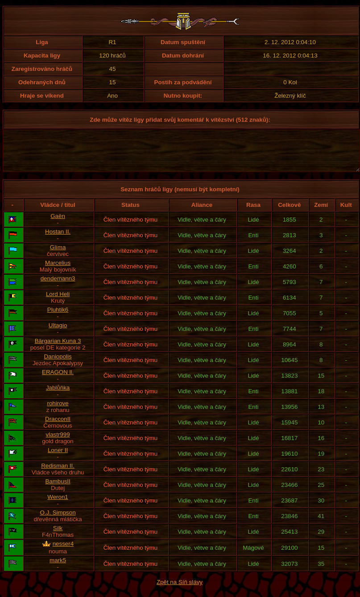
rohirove (57, 411)
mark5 (58, 568)
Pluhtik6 (57, 317)
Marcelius (57, 271)
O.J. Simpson (58, 520)
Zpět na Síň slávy (180, 590)
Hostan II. (57, 239)
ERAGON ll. (58, 380)
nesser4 (63, 551)
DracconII (57, 427)
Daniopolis (57, 364)
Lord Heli (58, 302)
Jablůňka (58, 395)
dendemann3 (58, 286)
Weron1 (57, 505)
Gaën (57, 224)
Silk (57, 536)
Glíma (58, 255)
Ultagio (58, 333)
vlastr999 (58, 442)
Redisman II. (57, 473)
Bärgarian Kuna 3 (58, 349)
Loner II (58, 458)
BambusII (57, 489)
